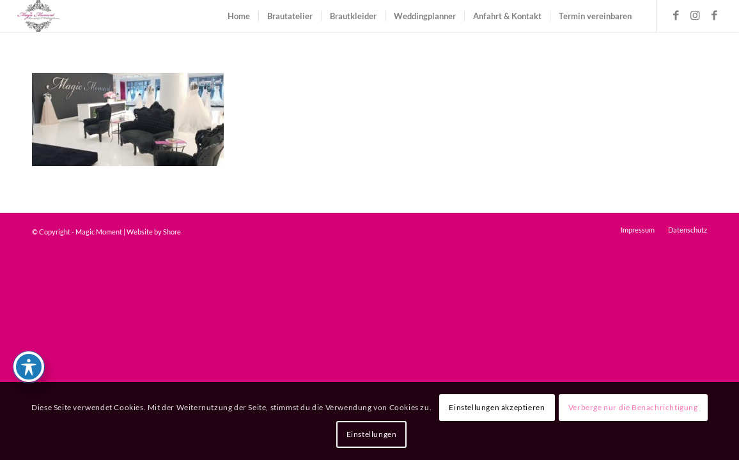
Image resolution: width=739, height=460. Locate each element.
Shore (172, 231)
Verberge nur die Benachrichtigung (633, 407)
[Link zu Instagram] (695, 15)
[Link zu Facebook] (676, 15)
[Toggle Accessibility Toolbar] (28, 366)
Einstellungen (371, 434)
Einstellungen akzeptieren (497, 407)
